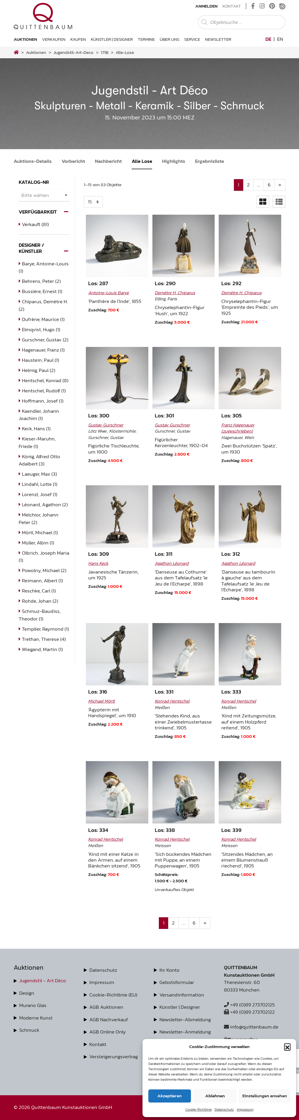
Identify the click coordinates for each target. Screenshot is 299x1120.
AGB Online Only (107, 1032)
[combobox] (44, 195)
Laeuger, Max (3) (39, 474)
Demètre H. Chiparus (175, 292)
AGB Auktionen (106, 1007)
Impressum (245, 1109)
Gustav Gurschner (105, 424)
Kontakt (231, 6)
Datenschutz (224, 1109)
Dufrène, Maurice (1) (43, 319)
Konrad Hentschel (172, 701)
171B (104, 52)
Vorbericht (73, 161)
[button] (287, 1047)
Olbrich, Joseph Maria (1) (44, 556)
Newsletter (218, 39)
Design (26, 993)
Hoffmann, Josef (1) (42, 401)
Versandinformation (181, 995)
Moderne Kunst (36, 1018)
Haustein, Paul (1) (40, 360)
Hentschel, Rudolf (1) (44, 390)
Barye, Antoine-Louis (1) (44, 267)
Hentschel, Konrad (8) (45, 380)
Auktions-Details (33, 161)
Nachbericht (108, 161)
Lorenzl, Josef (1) (39, 494)
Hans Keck (98, 563)
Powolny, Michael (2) (44, 570)
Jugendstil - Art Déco (42, 980)
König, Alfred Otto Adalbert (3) (39, 460)
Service (192, 39)
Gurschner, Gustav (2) (45, 339)
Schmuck (29, 1030)
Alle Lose (142, 161)
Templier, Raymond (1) (45, 629)
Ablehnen (215, 1095)
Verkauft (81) (35, 224)
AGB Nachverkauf (108, 1019)
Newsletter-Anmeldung (185, 1032)
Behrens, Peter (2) (41, 281)
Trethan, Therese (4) (44, 639)
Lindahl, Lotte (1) (39, 484)
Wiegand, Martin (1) (42, 649)
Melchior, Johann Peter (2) (38, 518)
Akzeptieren (169, 1095)
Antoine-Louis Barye (108, 292)
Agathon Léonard (172, 563)
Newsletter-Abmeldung (185, 1019)
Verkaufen (53, 39)
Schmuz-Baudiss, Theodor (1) (39, 614)
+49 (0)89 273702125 (249, 1004)
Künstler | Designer (112, 39)
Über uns (169, 39)
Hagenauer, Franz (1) (43, 350)
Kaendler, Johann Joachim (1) (39, 414)
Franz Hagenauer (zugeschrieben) (237, 427)
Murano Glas (32, 1005)
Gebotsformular (176, 982)
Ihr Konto (169, 970)
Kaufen (78, 39)
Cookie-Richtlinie (198, 1109)
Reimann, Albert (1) (42, 580)
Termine (146, 39)
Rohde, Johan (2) (40, 601)
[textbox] (44, 195)
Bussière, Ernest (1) (42, 291)
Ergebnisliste (209, 161)
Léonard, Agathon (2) (45, 504)
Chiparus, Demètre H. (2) (43, 305)
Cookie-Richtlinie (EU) (113, 995)
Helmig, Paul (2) (38, 370)
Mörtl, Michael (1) (40, 532)
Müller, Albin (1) (38, 542)
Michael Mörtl (101, 701)
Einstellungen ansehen (264, 1095)
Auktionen (25, 39)
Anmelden (206, 6)
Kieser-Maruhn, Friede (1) (37, 442)
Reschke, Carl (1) (39, 591)
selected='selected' (93, 202)
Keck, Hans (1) (36, 428)
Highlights (173, 161)
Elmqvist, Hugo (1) (41, 329)
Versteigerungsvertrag (113, 1056)
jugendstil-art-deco (73, 52)
